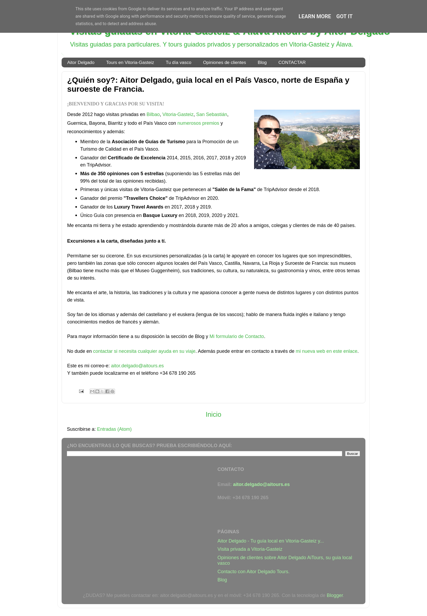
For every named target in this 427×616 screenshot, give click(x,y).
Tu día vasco (178, 62)
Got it (344, 16)
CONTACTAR (292, 62)
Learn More (315, 16)
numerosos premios (198, 123)
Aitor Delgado (80, 62)
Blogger (335, 595)
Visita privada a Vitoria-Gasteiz (250, 549)
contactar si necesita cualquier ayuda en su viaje (144, 351)
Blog (262, 62)
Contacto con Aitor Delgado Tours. (254, 571)
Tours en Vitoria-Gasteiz (130, 62)
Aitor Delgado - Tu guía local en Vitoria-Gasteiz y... (271, 541)
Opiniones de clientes (224, 62)
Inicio (213, 414)
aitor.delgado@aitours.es (137, 365)
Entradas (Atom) (114, 429)
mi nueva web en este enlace (326, 351)
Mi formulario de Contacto (236, 336)
